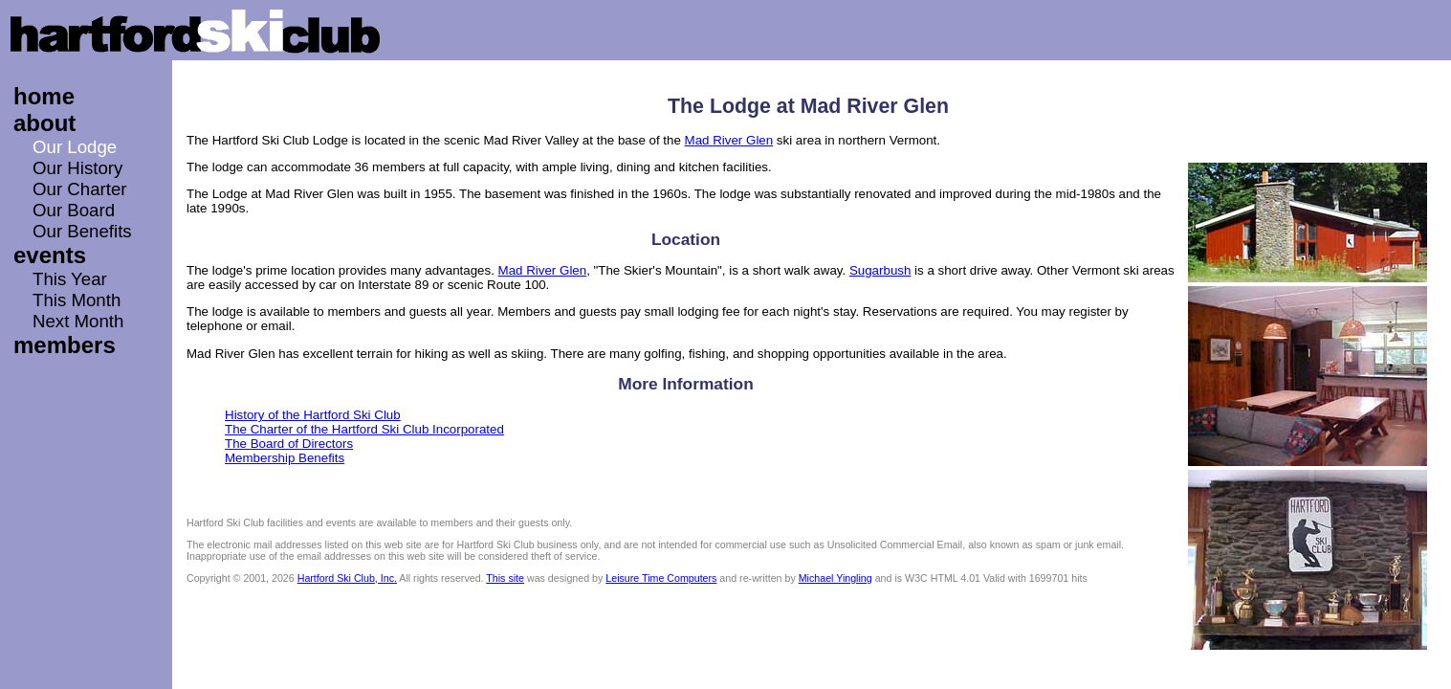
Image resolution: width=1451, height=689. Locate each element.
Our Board (74, 210)
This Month (77, 300)
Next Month (78, 321)
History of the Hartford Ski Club (313, 415)
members (64, 345)
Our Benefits (82, 231)
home (44, 96)
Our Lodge (75, 147)
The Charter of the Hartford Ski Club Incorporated (364, 429)
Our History (77, 168)
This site (505, 578)
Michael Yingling (835, 578)
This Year (70, 279)
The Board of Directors (289, 443)
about (44, 123)
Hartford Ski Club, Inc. (347, 578)
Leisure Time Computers (660, 578)
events (49, 255)
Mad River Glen (729, 140)
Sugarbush (880, 270)
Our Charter (80, 189)
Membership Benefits (284, 458)
